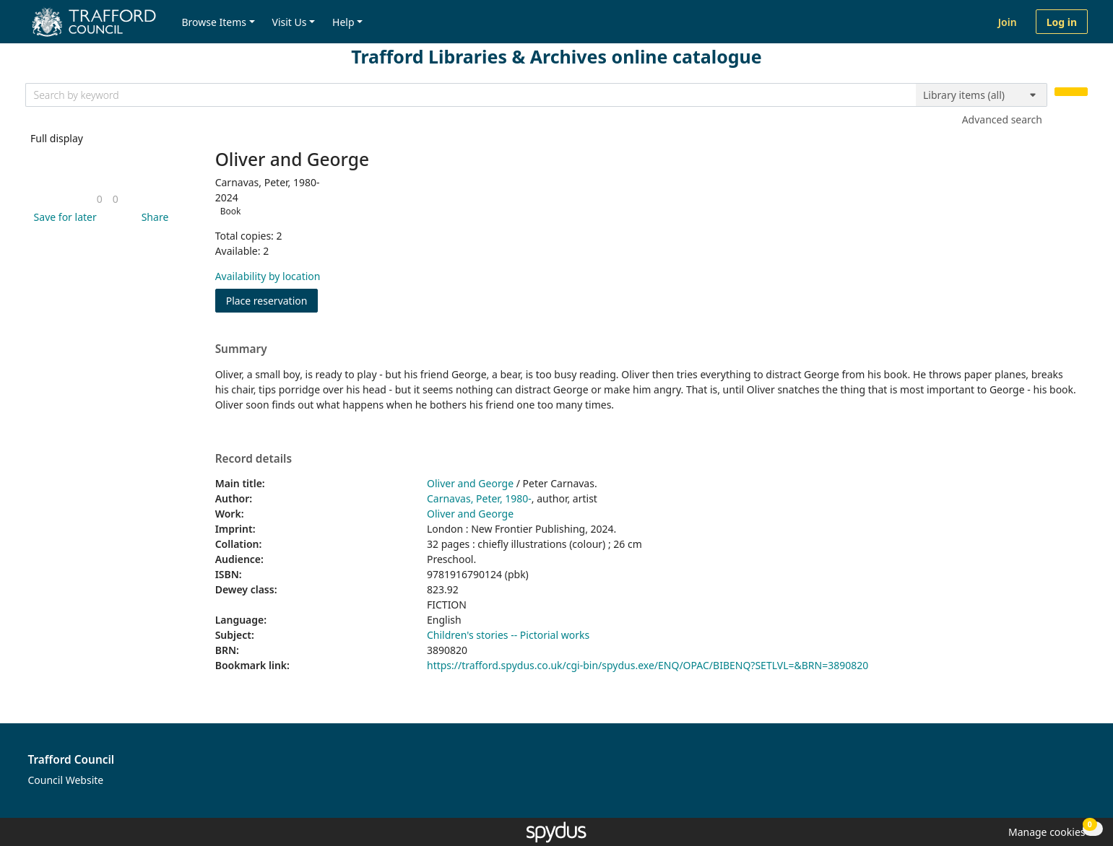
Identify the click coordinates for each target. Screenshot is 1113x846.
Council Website (66, 780)
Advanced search (1002, 119)
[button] (63, 216)
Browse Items (213, 22)
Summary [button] (241, 349)
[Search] (1071, 92)
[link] (100, 199)
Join (1007, 22)
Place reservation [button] (272, 300)
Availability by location (268, 276)
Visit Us (289, 22)
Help (343, 22)
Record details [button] (253, 459)
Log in (1062, 22)
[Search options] (981, 95)
